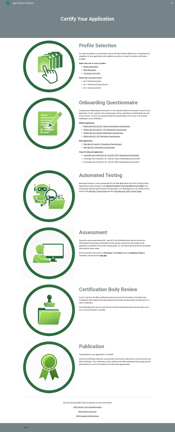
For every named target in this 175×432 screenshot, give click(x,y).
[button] (172, 3)
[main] (87, 19)
